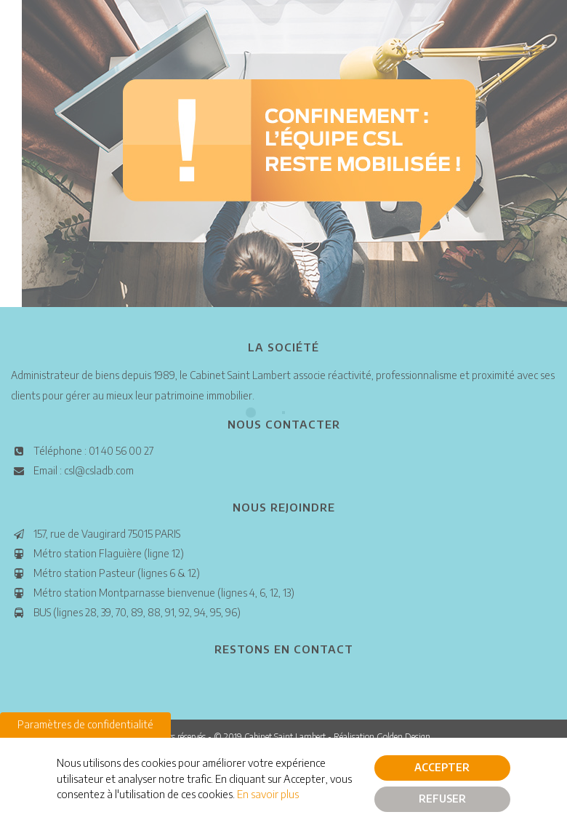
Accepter (442, 768)
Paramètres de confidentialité (85, 725)
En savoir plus (268, 794)
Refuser (442, 799)
